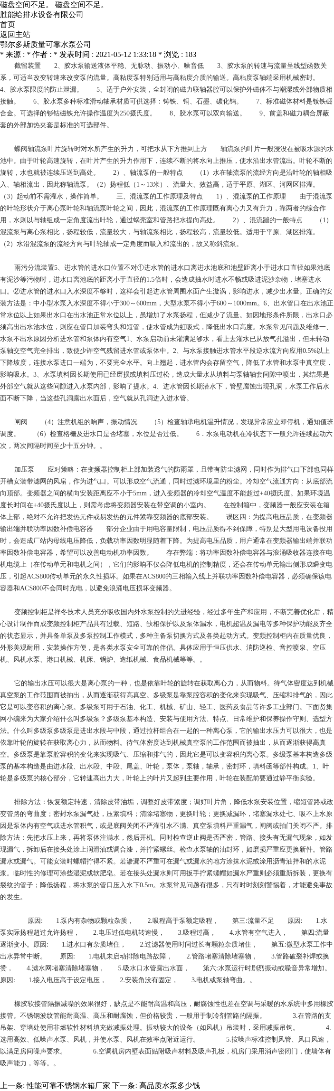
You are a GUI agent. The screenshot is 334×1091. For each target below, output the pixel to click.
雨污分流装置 (34, 267)
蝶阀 (21, 148)
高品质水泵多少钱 (169, 1086)
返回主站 (15, 34)
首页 (7, 24)
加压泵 (24, 469)
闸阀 (21, 422)
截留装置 (27, 65)
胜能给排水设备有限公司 (42, 14)
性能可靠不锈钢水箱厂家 (68, 1086)
